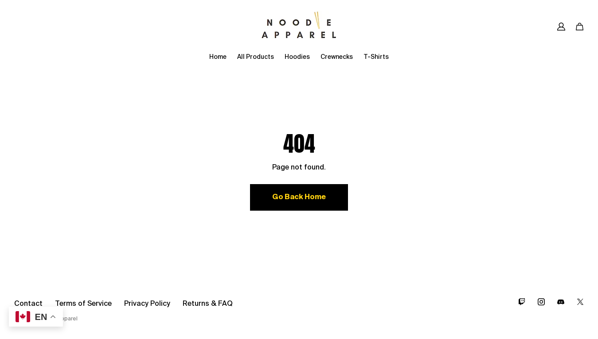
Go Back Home (299, 197)
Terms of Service (83, 304)
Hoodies (297, 57)
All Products (255, 57)
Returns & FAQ (208, 304)
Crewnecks (336, 57)
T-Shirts (376, 57)
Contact (28, 304)
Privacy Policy (147, 304)
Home (218, 57)
